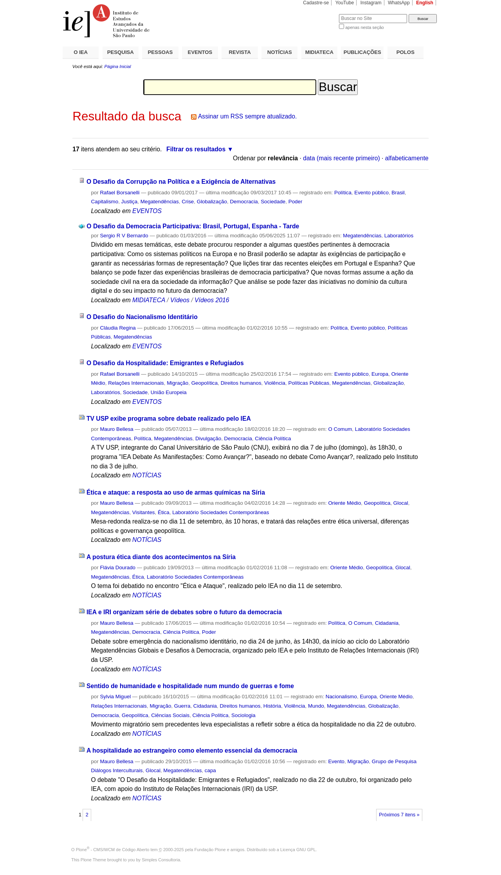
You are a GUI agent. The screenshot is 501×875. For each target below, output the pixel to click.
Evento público (371, 192)
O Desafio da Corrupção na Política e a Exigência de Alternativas (181, 181)
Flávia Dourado (117, 567)
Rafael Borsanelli (119, 192)
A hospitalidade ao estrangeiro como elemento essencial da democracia (192, 750)
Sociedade (273, 201)
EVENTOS (200, 52)
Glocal (400, 503)
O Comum (340, 429)
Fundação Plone (210, 849)
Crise (188, 201)
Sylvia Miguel (115, 696)
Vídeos (179, 300)
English (424, 2)
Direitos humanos (241, 383)
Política (342, 192)
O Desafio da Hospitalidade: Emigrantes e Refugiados (165, 363)
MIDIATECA (319, 52)
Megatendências (160, 201)
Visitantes (143, 512)
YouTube (344, 2)
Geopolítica (204, 383)
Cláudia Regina (117, 328)
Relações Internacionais (136, 383)
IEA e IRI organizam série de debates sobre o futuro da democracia (184, 612)
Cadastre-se (316, 2)
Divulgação (208, 438)
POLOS (405, 52)
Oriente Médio (344, 503)
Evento (336, 761)
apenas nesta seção (364, 27)
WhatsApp (399, 2)
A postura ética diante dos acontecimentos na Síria (161, 557)
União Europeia (169, 392)
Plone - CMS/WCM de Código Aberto (113, 849)
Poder (295, 201)
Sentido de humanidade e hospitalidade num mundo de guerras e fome (190, 686)
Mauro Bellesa (116, 429)
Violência (274, 383)
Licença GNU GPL (297, 849)
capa (210, 770)
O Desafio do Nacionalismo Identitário (142, 317)
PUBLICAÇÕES (362, 52)
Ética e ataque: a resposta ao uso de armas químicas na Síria (176, 492)
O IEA (81, 52)
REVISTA (240, 52)
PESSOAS (160, 52)
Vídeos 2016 (212, 300)
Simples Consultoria (161, 859)
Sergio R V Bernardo (124, 235)
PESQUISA (120, 52)
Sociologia (243, 715)
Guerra (182, 706)
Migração (177, 383)
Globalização (212, 201)
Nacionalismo (341, 696)
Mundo (316, 706)
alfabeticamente (407, 158)
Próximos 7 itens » (399, 815)
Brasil (397, 192)
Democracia (244, 201)
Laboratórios (398, 235)
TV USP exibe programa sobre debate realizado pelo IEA (169, 418)
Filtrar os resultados (195, 149)
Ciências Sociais (170, 715)
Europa (379, 374)
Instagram (371, 2)
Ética (163, 512)
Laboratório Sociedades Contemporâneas (220, 512)
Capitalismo (104, 201)
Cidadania (386, 623)
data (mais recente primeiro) (341, 158)
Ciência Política (273, 438)
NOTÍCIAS (279, 52)
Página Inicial (117, 66)
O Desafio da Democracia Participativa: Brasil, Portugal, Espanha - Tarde (193, 226)
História (272, 706)
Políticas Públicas (308, 383)
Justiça (129, 201)
